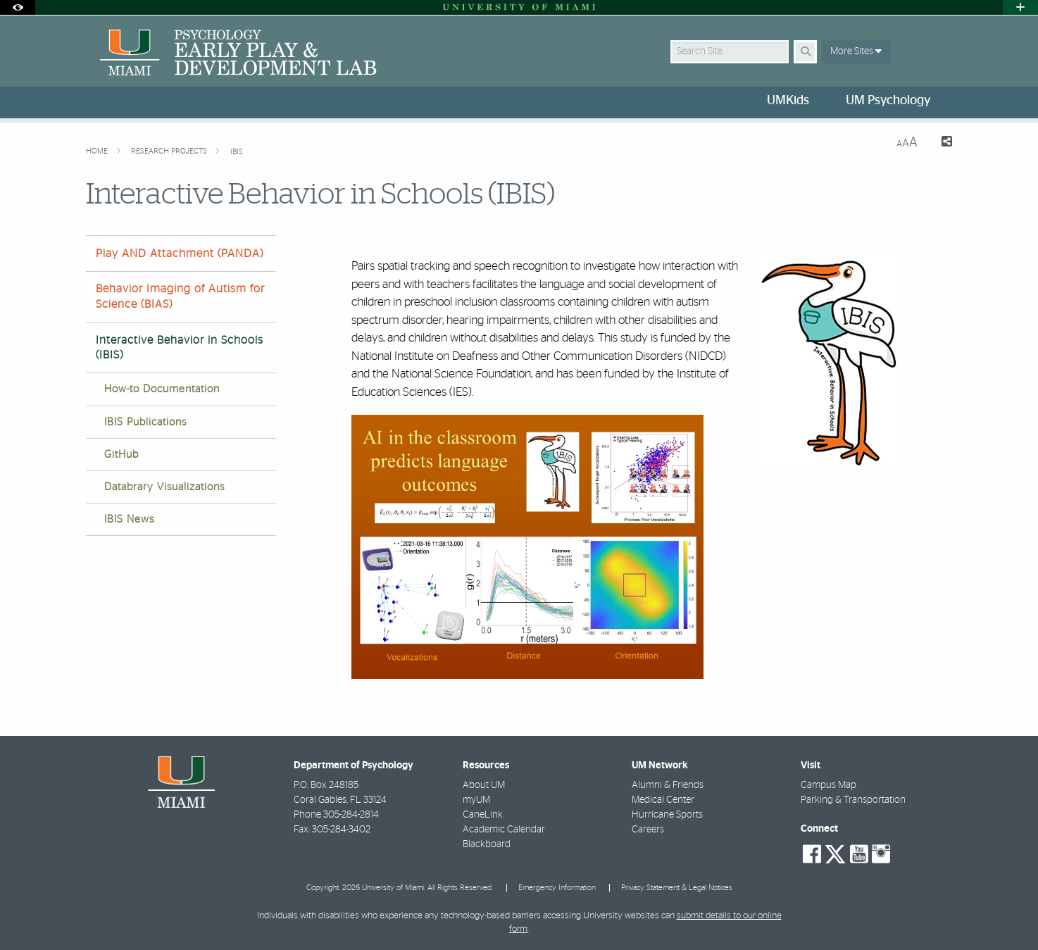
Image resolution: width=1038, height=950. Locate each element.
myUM (476, 800)
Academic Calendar (504, 830)
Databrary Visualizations (164, 487)
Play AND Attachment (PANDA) (179, 253)
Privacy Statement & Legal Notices (676, 888)
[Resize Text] (907, 142)
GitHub (121, 454)
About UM (484, 785)
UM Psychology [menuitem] (888, 100)
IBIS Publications (145, 422)
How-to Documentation (162, 389)
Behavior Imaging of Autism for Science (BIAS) (180, 296)
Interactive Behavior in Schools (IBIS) (179, 348)
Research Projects (170, 151)
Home (98, 151)
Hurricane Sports (667, 815)
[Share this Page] (940, 143)
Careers (648, 830)
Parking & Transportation (853, 800)
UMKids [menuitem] (788, 100)
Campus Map (828, 785)
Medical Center (663, 800)
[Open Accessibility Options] (17, 7)
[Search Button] (805, 51)
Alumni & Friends (668, 785)
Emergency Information (557, 888)
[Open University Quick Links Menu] (1020, 7)
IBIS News (129, 519)
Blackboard (487, 844)
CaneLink (483, 815)
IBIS (236, 152)
